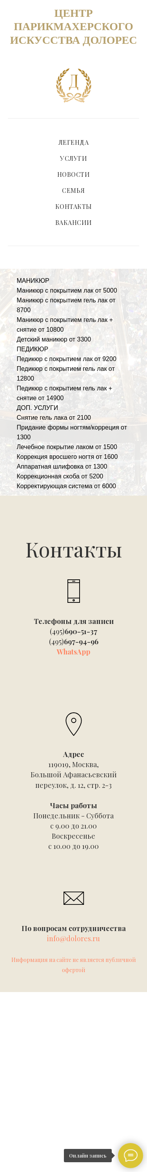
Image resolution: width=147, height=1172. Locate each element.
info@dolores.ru (73, 938)
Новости (73, 174)
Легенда (73, 142)
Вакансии (73, 222)
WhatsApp (73, 651)
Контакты (73, 206)
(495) (73, 631)
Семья (73, 190)
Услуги (73, 158)
